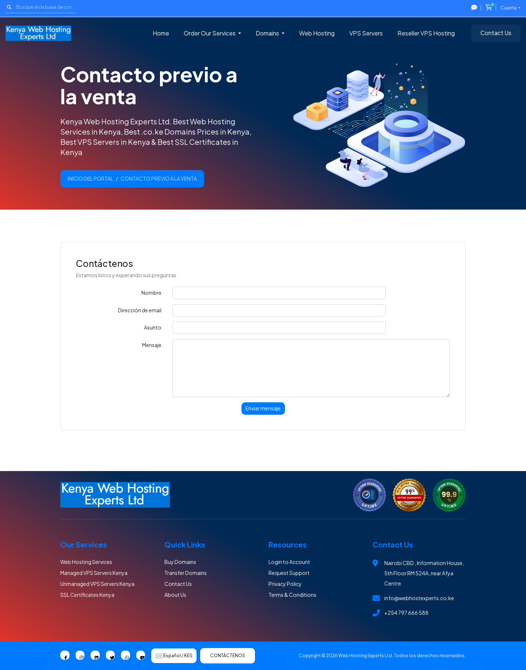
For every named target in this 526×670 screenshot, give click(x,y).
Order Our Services (210, 33)
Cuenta (508, 8)
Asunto (152, 327)
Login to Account (289, 561)
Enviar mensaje (263, 408)
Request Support (289, 572)
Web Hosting (317, 33)
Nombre (151, 292)
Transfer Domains (185, 572)
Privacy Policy (285, 583)
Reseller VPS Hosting (426, 33)
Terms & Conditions (292, 594)
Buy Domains (180, 561)
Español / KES (174, 656)
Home (161, 33)
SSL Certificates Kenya (87, 594)
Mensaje (151, 345)
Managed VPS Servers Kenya (93, 572)
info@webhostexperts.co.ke (419, 598)
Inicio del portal (90, 178)
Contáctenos (227, 655)
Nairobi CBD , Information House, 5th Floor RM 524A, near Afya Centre (424, 573)
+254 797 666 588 (406, 612)
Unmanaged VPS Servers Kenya (97, 583)
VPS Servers (366, 33)
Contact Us (495, 33)
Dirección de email (139, 310)
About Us (175, 594)
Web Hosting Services (86, 561)
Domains (268, 33)
